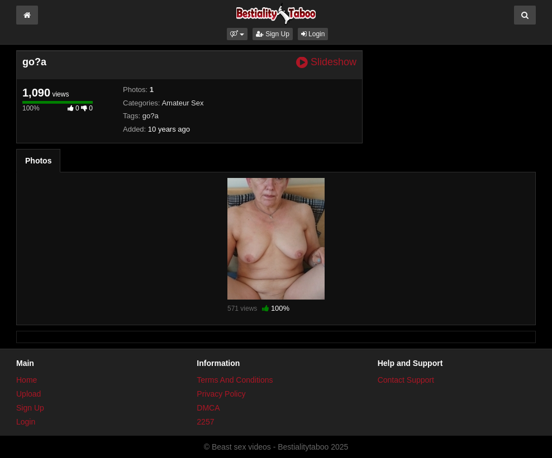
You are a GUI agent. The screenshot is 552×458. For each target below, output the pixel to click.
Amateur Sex (182, 103)
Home (26, 379)
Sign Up (272, 34)
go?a (150, 116)
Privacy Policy (221, 393)
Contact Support (406, 379)
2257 (205, 421)
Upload (28, 393)
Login (313, 34)
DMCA (208, 407)
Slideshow (326, 62)
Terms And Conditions (235, 379)
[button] (237, 34)
